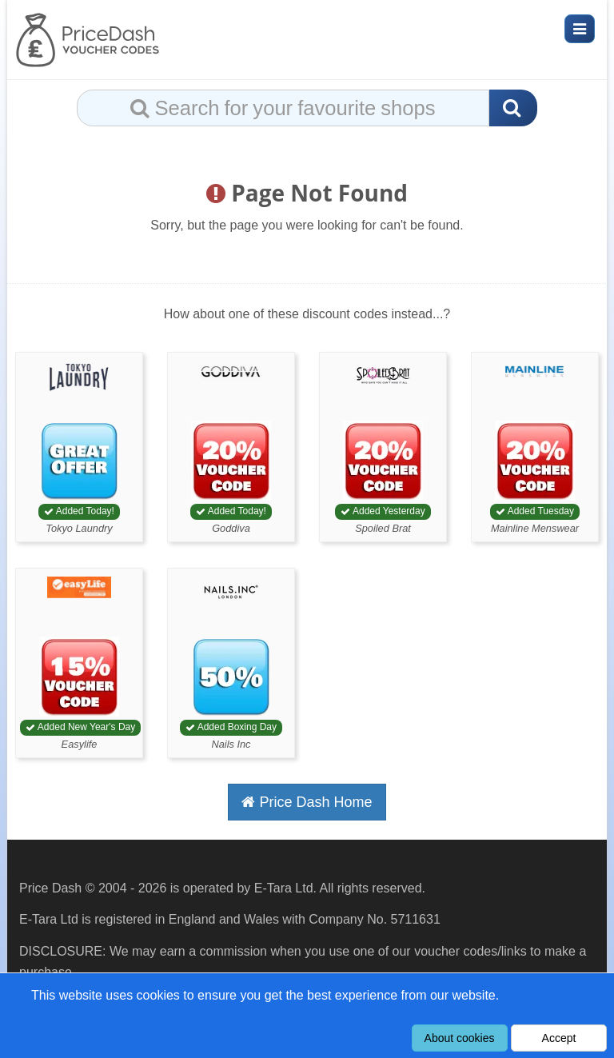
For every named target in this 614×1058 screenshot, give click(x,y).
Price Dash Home (306, 802)
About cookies (460, 1038)
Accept (559, 1038)
